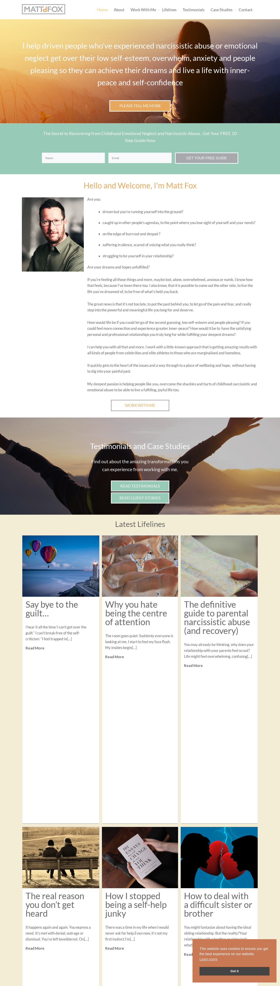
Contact (245, 9)
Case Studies (222, 9)
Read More (35, 648)
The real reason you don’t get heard (55, 754)
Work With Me (143, 9)
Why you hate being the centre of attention (136, 613)
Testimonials (194, 9)
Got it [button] (234, 971)
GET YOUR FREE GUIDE (206, 158)
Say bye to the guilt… (52, 608)
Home (102, 9)
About (119, 9)
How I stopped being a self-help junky (136, 754)
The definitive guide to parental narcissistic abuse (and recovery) (217, 617)
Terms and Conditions (124, 942)
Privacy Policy (118, 936)
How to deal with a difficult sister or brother (218, 754)
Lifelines (169, 9)
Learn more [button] (208, 959)
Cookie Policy (117, 948)
